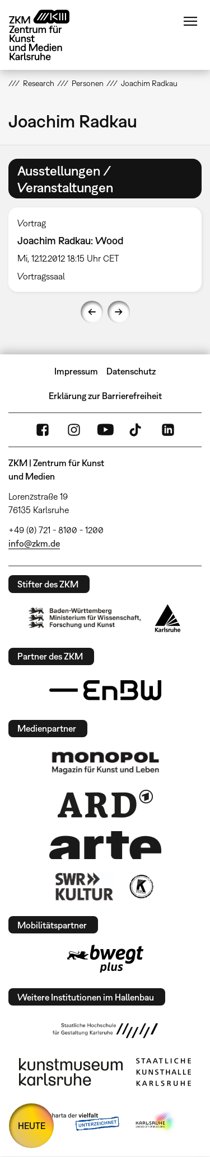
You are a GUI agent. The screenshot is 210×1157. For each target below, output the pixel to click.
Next (119, 312)
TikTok (136, 430)
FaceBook (42, 430)
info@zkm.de (34, 543)
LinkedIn (168, 430)
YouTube (105, 430)
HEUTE (31, 1126)
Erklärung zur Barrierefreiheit (105, 396)
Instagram (74, 430)
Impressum (76, 371)
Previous (92, 312)
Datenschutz (131, 371)
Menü (190, 21)
